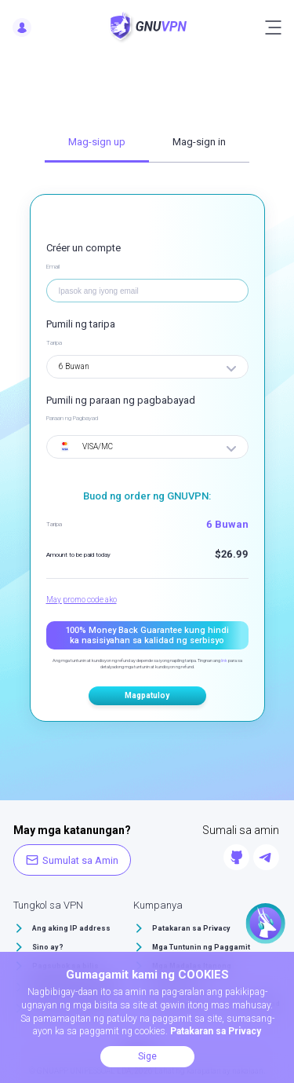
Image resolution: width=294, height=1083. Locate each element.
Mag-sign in (199, 142)
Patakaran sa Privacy (191, 928)
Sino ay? (48, 947)
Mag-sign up (96, 142)
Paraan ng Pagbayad (72, 418)
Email (53, 266)
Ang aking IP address (71, 928)
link (224, 660)
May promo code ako (81, 599)
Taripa (54, 342)
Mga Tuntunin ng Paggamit (201, 947)
